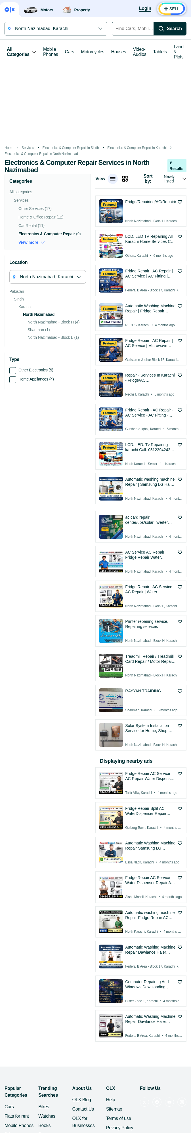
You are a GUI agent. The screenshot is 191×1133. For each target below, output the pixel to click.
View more (31, 242)
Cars (69, 51)
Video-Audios (139, 52)
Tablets (160, 51)
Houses (118, 51)
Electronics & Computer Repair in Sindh (70, 148)
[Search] (170, 28)
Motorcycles (92, 51)
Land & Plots (179, 51)
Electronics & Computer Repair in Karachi (136, 148)
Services (28, 148)
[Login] (145, 9)
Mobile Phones (50, 52)
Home (9, 148)
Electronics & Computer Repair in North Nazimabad (41, 154)
